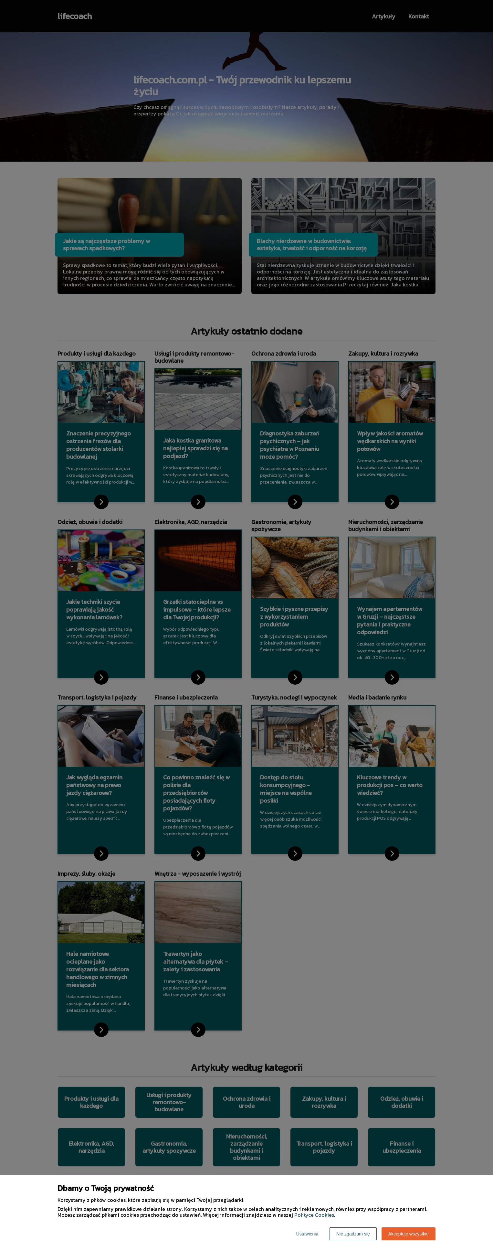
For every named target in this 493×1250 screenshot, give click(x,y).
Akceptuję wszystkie (408, 1233)
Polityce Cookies (314, 1215)
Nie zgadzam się (353, 1233)
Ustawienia (307, 1233)
